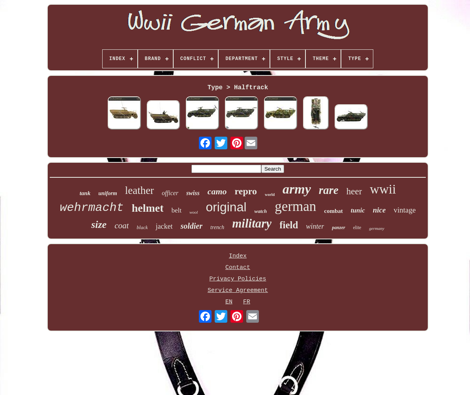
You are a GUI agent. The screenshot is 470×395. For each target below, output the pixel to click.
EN (228, 302)
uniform (107, 193)
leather (139, 190)
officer (170, 193)
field (288, 225)
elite (357, 227)
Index (238, 256)
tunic (358, 210)
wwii (383, 189)
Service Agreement (238, 290)
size (99, 224)
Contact (237, 267)
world (270, 194)
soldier (191, 226)
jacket (163, 226)
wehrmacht (92, 207)
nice (379, 210)
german (295, 206)
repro (246, 191)
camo (217, 191)
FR (246, 302)
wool (193, 212)
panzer (338, 227)
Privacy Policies (237, 279)
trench (217, 227)
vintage (404, 210)
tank (85, 193)
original (226, 207)
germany (376, 228)
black (142, 227)
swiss (193, 193)
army (297, 189)
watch (261, 211)
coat (121, 225)
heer (354, 191)
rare (329, 190)
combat (333, 211)
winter (315, 226)
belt (176, 210)
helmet (148, 208)
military (252, 223)
